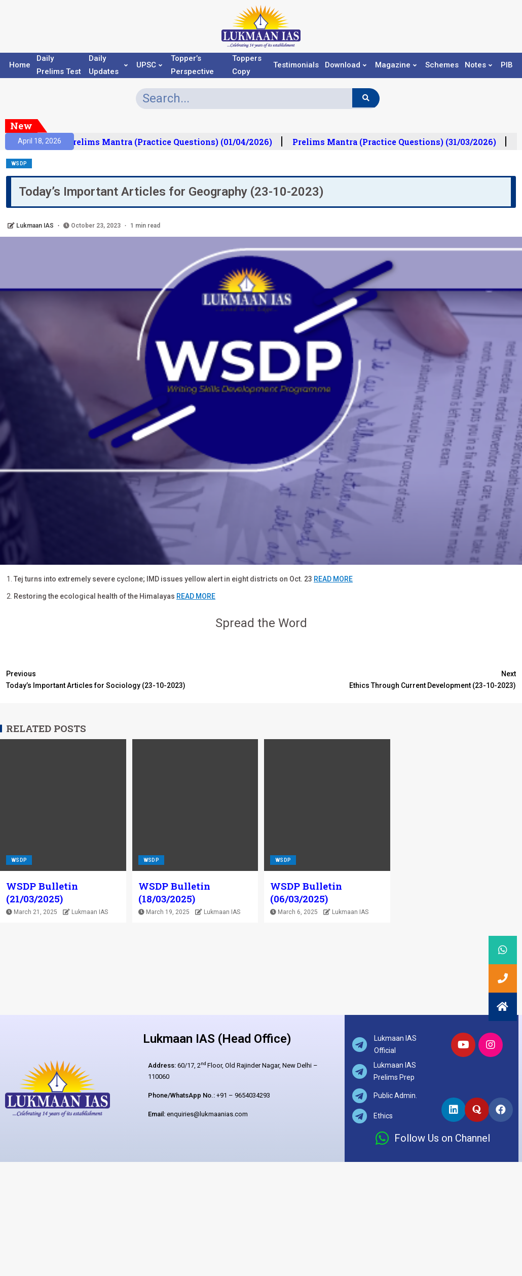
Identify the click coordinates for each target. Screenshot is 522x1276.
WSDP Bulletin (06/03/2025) (306, 892)
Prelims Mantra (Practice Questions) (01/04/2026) (176, 142)
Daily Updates (108, 65)
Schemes (442, 65)
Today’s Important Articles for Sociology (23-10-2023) (133, 679)
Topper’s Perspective (192, 65)
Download (345, 65)
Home (19, 65)
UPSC (149, 65)
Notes (478, 65)
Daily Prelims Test (58, 65)
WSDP (19, 163)
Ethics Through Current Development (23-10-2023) (388, 679)
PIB (507, 65)
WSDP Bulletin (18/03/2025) (174, 892)
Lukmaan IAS (35, 225)
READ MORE (333, 579)
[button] (503, 1007)
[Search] (365, 97)
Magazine (396, 65)
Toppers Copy (247, 65)
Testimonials (296, 65)
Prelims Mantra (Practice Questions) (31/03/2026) (401, 142)
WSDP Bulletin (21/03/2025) (42, 892)
